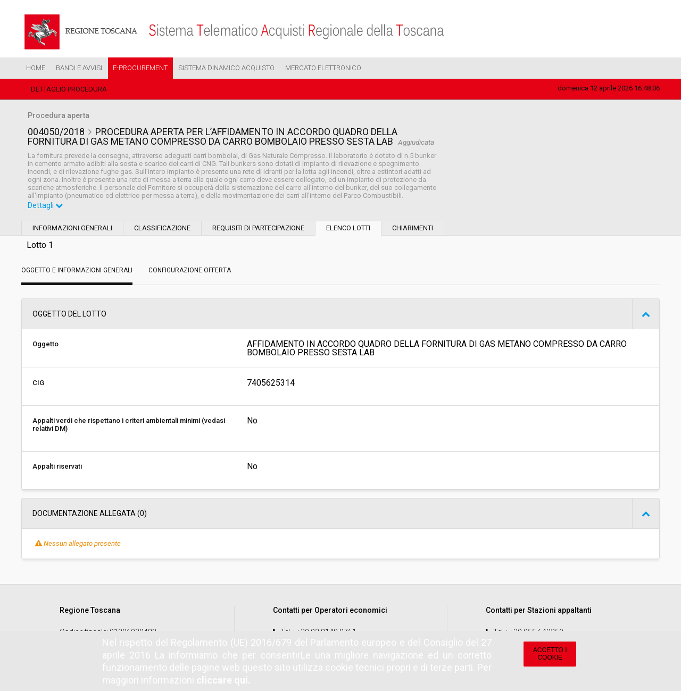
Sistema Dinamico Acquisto (226, 68)
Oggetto (45, 344)
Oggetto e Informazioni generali (76, 270)
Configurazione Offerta (189, 270)
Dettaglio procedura (69, 89)
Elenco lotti (348, 228)
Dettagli (45, 205)
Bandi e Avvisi (79, 68)
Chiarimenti (412, 228)
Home (35, 68)
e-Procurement (140, 68)
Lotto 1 (40, 245)
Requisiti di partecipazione (258, 228)
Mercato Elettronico (323, 68)
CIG (38, 383)
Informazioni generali (72, 228)
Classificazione (162, 228)
